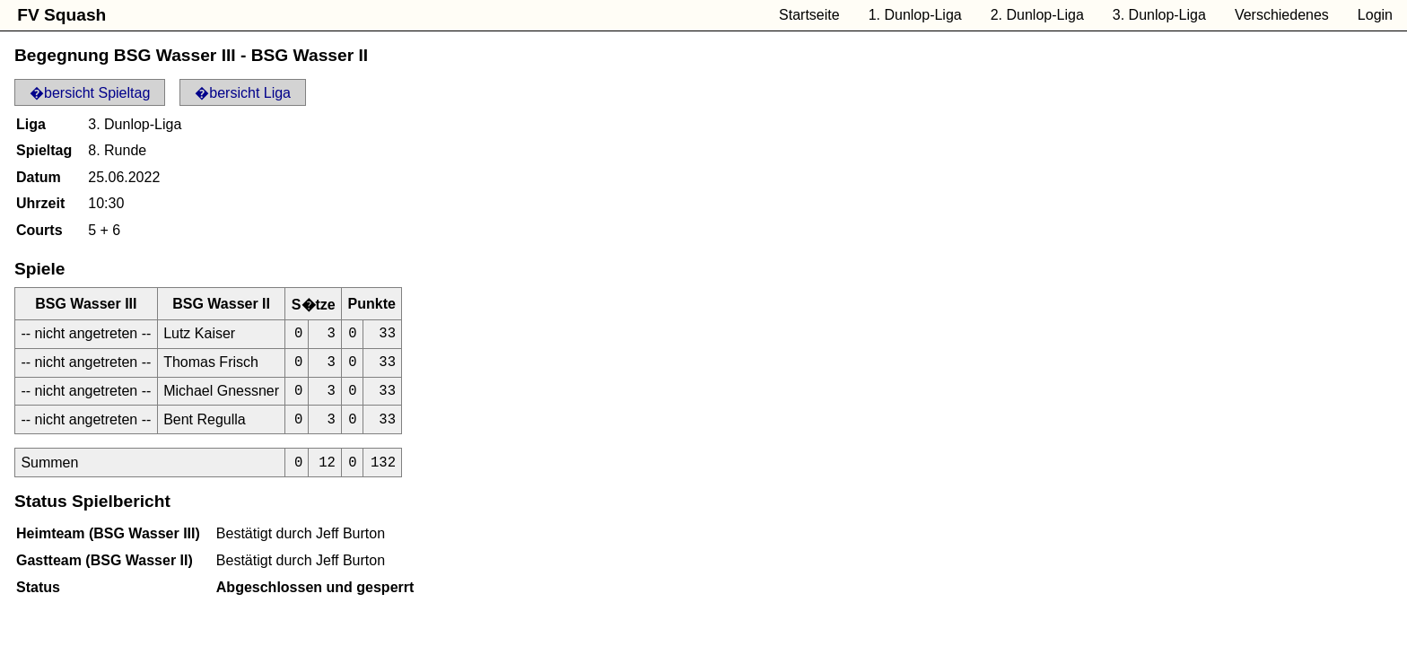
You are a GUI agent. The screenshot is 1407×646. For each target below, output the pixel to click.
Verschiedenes (1282, 14)
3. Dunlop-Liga (1159, 14)
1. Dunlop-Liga (915, 14)
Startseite (809, 14)
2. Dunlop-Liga (1037, 14)
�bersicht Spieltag (90, 92)
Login (1375, 14)
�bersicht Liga (243, 92)
